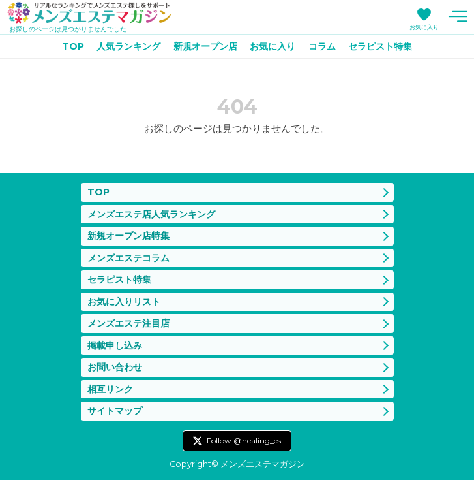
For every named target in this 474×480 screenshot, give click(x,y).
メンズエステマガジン (89, 12)
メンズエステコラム (128, 258)
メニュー (457, 16)
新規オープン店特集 (128, 236)
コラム (322, 46)
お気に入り (424, 27)
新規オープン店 (205, 46)
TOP (73, 46)
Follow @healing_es (244, 440)
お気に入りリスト (123, 302)
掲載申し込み (114, 345)
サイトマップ (114, 411)
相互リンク (110, 389)
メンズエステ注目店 (128, 323)
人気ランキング (128, 46)
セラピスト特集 (380, 46)
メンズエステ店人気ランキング (151, 214)
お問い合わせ (114, 367)
